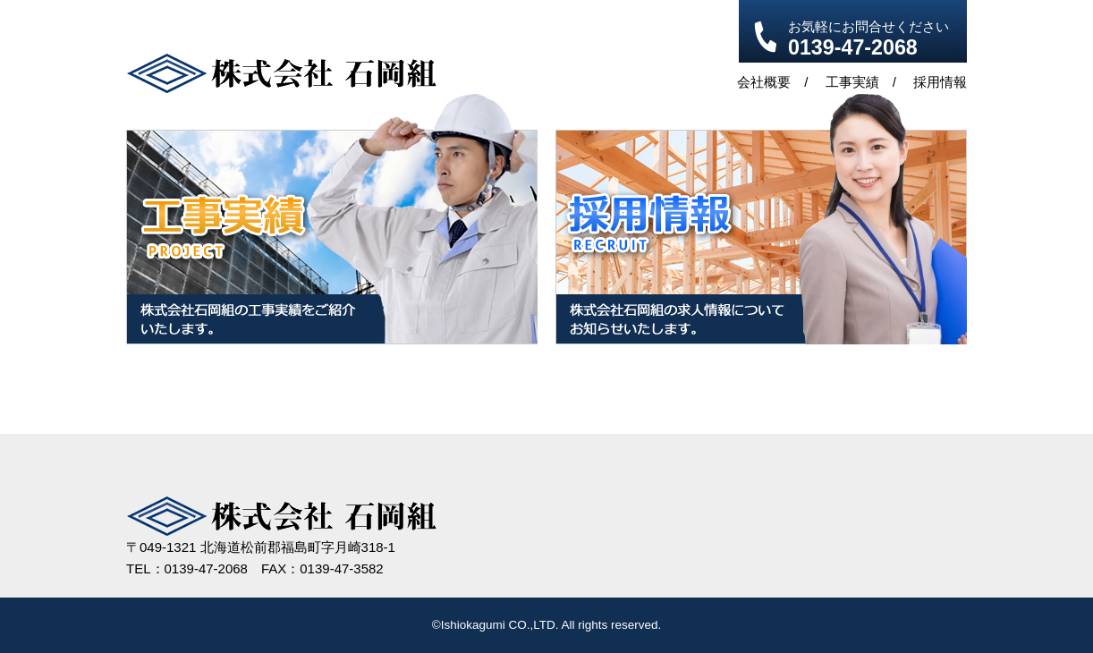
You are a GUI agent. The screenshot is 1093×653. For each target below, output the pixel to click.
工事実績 (852, 81)
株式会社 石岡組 (281, 74)
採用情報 (940, 81)
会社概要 (764, 81)
